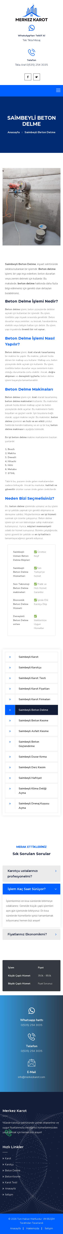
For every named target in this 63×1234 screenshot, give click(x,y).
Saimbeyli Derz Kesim (25, 767)
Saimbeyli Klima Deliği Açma (26, 789)
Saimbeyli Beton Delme (26, 710)
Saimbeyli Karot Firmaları (27, 699)
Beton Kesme (12, 1176)
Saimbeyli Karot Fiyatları (27, 689)
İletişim (9, 1194)
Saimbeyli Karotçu (23, 667)
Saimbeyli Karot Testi (25, 678)
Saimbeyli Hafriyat (23, 778)
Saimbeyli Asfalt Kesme (27, 731)
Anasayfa (14, 132)
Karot (8, 1158)
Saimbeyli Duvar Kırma (26, 757)
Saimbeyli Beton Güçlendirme (22, 742)
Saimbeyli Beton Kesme (26, 720)
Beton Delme (12, 1170)
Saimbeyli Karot (21, 657)
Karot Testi (11, 1182)
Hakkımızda (32, 1228)
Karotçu (9, 1164)
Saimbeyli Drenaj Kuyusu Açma (27, 804)
